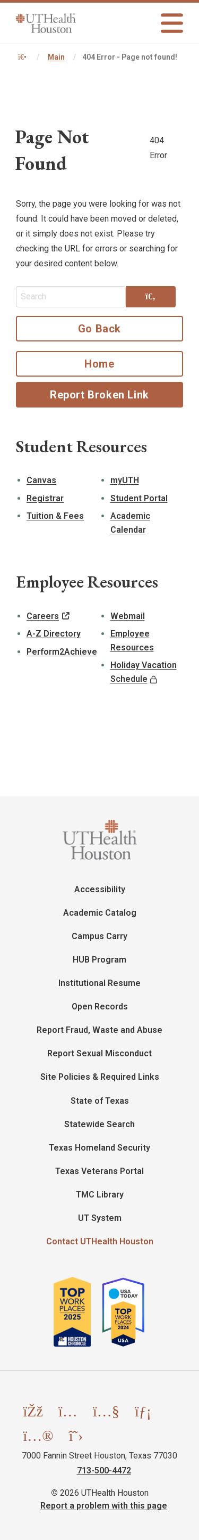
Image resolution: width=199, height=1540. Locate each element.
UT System (100, 1218)
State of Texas (100, 1101)
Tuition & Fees (55, 516)
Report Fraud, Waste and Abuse (99, 1030)
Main (56, 57)
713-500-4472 (104, 1470)
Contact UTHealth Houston (99, 1241)
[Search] (150, 296)
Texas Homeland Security (99, 1148)
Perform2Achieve (62, 652)
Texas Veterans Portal (99, 1171)
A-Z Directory (54, 634)
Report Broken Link (99, 394)
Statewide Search (99, 1124)
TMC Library (100, 1194)
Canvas (41, 480)
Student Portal (139, 498)
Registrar (45, 498)
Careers (43, 616)
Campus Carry (99, 936)
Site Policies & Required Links (99, 1077)
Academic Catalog (99, 913)
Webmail (127, 616)
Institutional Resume (99, 983)
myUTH (124, 480)
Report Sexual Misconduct (99, 1053)
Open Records (100, 1006)
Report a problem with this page (103, 1506)
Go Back (99, 328)
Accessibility (99, 889)
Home (99, 363)
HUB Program (99, 960)
